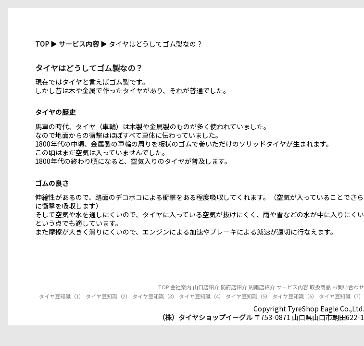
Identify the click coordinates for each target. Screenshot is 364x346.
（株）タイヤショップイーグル (205, 317)
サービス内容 (79, 44)
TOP (42, 44)
